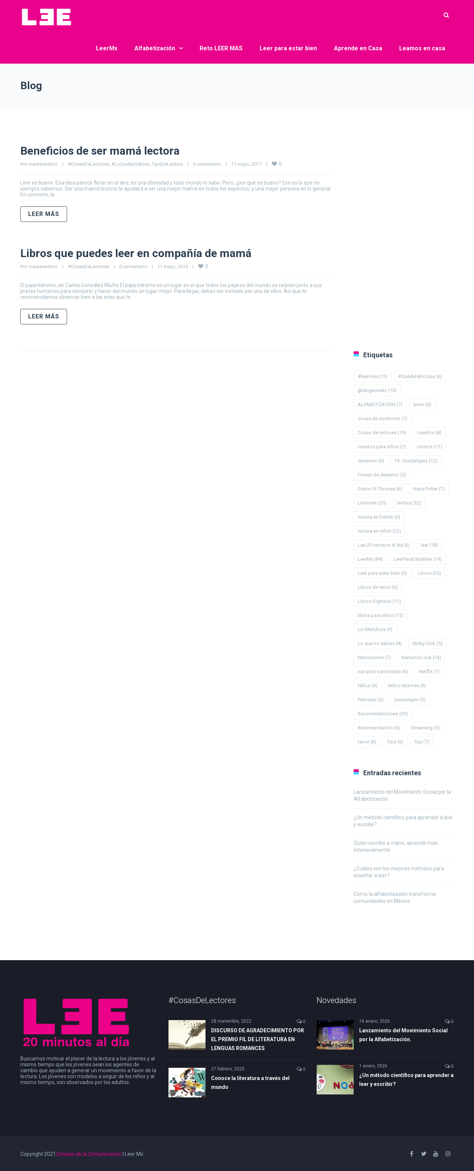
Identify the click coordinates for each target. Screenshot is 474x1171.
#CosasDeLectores (88, 164)
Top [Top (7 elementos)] (421, 742)
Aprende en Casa (358, 48)
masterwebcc (43, 164)
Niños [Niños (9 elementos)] (367, 685)
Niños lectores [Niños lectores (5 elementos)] (407, 685)
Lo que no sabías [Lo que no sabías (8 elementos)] (380, 643)
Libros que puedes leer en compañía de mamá (135, 253)
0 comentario (207, 164)
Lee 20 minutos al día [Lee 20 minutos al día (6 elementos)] (384, 545)
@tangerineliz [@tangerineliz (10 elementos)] (377, 390)
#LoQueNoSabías (130, 164)
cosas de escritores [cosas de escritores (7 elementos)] (382, 418)
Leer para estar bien (288, 48)
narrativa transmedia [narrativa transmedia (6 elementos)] (383, 671)
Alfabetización (154, 48)
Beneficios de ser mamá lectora (100, 150)
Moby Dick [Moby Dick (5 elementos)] (428, 643)
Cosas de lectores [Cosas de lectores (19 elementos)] (382, 432)
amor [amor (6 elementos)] (422, 404)
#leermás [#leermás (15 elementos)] (372, 376)
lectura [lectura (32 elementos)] (409, 503)
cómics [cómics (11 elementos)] (429, 446)
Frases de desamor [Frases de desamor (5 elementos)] (382, 474)
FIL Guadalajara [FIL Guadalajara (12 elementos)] (416, 460)
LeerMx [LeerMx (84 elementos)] (370, 559)
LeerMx (106, 48)
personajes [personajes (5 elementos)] (409, 699)
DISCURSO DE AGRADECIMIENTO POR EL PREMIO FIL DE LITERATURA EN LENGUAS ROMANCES (257, 1039)
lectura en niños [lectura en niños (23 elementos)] (379, 531)
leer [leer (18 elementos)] (429, 545)
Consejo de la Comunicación (88, 1154)
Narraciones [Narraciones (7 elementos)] (374, 657)
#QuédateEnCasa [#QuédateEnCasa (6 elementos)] (420, 376)
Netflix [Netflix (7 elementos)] (429, 671)
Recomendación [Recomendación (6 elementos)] (379, 727)
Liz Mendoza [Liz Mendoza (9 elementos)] (375, 629)
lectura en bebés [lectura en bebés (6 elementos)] (379, 517)
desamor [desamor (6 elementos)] (371, 460)
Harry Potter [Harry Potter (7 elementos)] (429, 489)
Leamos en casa (422, 48)
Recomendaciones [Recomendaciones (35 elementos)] (383, 713)
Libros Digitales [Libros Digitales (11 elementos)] (379, 601)
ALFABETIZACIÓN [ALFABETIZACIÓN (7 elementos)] (380, 404)
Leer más (43, 213)
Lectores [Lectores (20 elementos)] (372, 503)
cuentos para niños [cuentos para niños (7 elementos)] (382, 446)
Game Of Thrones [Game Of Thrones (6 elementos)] (380, 489)
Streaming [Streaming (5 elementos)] (425, 727)
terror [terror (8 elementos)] (367, 742)
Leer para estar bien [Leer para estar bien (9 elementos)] (382, 573)
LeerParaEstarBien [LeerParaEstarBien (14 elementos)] (418, 559)
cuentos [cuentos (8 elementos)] (429, 432)
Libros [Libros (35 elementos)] (429, 573)
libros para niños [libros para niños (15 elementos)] (380, 615)
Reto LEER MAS (221, 48)
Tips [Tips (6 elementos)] (395, 742)
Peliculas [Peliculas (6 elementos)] (371, 699)
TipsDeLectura (167, 164)
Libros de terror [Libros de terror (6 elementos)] (378, 587)
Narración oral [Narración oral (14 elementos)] (421, 657)
